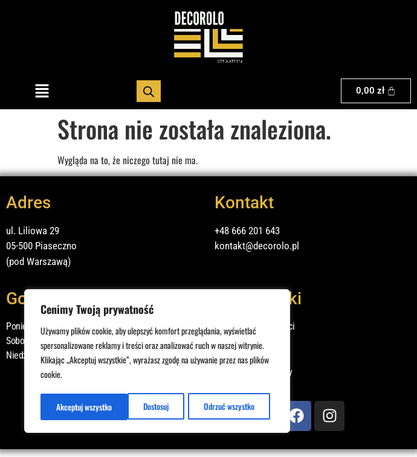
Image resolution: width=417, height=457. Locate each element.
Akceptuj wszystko (229, 406)
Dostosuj (68, 406)
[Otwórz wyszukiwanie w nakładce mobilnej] (149, 91)
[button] (42, 90)
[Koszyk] (376, 90)
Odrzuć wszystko (141, 406)
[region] (157, 362)
